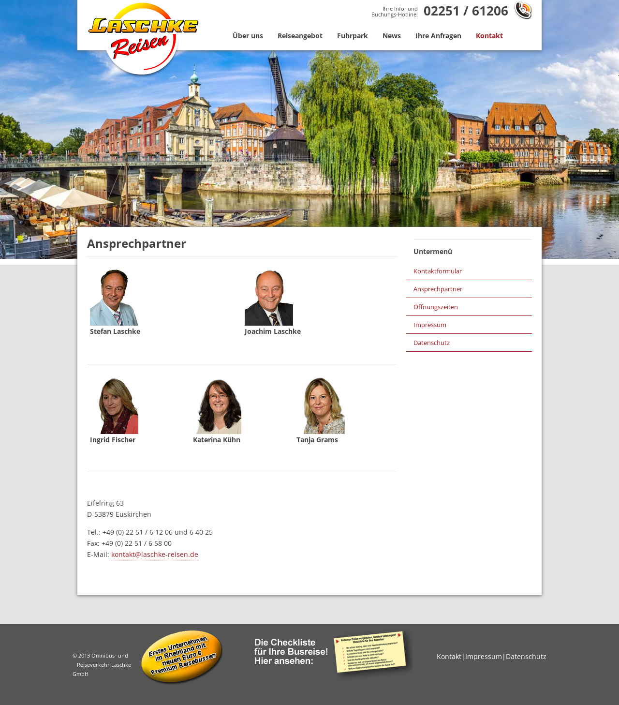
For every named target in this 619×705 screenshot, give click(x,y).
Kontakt (489, 35)
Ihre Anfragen (438, 35)
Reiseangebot (300, 35)
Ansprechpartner (437, 289)
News (392, 35)
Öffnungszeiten (435, 306)
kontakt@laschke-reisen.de (154, 554)
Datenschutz (431, 342)
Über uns (248, 35)
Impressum (429, 324)
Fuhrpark (352, 35)
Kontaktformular (437, 271)
